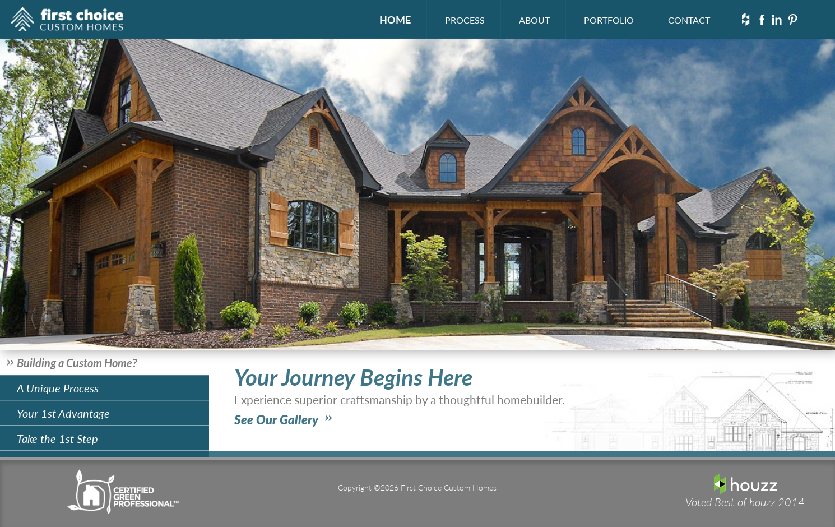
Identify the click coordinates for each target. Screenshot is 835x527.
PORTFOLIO (609, 19)
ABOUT (534, 19)
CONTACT (689, 19)
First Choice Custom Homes (67, 21)
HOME (395, 19)
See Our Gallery (276, 419)
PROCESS (465, 19)
